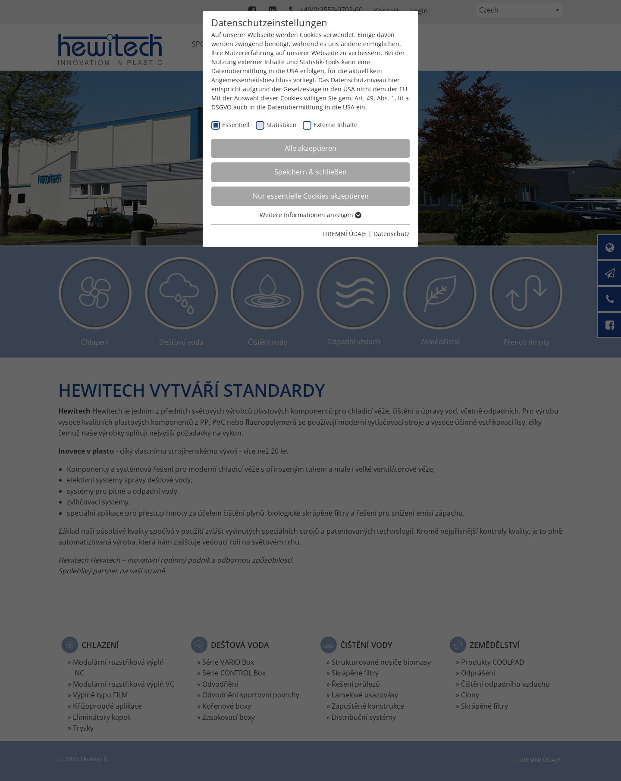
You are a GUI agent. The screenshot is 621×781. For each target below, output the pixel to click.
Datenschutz (391, 234)
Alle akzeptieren (310, 148)
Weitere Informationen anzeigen (310, 215)
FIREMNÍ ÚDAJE (345, 234)
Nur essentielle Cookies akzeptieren (311, 196)
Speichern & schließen (310, 172)
